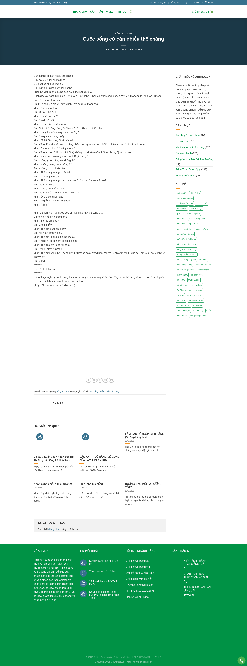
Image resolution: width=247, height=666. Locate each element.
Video (109, 12)
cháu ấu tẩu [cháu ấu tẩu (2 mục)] (182, 193)
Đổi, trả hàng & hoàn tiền (140, 572)
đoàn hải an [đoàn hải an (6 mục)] (182, 316)
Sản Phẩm (96, 12)
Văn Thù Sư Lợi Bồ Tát (102, 571)
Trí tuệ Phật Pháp (185, 175)
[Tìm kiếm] (131, 12)
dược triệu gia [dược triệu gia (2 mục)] (196, 208)
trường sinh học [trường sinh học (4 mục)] (194, 295)
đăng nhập (54, 529)
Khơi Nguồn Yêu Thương (190, 147)
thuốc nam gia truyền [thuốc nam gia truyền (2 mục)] (186, 270)
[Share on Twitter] (94, 380)
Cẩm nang (106, 657)
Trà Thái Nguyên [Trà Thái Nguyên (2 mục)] (184, 290)
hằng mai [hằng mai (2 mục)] (181, 224)
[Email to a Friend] (100, 380)
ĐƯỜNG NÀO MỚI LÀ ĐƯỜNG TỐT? (143, 485)
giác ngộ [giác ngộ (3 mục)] (180, 213)
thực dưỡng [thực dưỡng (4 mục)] (204, 270)
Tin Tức (121, 12)
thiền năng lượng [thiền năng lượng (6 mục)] (184, 264)
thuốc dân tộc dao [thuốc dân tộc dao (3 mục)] (203, 264)
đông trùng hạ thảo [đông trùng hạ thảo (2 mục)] (198, 316)
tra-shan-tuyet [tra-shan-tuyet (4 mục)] (197, 275)
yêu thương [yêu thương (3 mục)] (198, 310)
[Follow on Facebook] (203, 2)
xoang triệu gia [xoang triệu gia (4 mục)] (183, 310)
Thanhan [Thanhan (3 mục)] (203, 259)
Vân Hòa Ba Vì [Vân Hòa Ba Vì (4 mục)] (183, 305)
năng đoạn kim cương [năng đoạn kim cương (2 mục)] (186, 249)
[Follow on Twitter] (209, 2)
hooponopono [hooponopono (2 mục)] (193, 213)
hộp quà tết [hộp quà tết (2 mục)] (193, 224)
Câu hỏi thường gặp (158, 2)
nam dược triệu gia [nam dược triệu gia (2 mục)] (185, 234)
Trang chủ (80, 12)
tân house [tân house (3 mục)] (181, 300)
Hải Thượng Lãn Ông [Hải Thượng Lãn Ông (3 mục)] (198, 218)
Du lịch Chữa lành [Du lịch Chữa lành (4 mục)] (185, 203)
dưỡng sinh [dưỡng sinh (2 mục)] (182, 208)
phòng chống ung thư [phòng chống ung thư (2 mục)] (186, 259)
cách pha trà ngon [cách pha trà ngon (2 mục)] (185, 198)
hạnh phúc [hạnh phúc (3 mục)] (181, 218)
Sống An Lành (123, 34)
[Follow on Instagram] (206, 2)
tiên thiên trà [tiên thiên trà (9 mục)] (182, 275)
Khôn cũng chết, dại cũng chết (53, 483)
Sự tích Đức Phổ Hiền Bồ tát (103, 562)
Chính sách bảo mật (137, 560)
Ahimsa (138, 49)
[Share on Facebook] (88, 380)
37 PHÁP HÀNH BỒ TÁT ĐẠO (103, 583)
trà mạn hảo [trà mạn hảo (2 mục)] (196, 285)
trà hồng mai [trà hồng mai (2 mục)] (182, 285)
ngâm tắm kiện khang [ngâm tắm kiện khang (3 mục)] (186, 239)
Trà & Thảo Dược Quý (188, 169)
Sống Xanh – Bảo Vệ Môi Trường (194, 159)
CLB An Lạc (182, 141)
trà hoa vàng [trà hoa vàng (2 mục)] (194, 280)
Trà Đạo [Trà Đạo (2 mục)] (180, 295)
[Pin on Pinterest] (105, 380)
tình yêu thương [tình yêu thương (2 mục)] (196, 300)
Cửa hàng (119, 657)
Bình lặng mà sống (91, 483)
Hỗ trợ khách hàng (179, 2)
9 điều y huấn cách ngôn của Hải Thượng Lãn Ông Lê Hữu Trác (54, 458)
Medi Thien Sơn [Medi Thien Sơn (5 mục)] (184, 229)
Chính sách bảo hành (138, 566)
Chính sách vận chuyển (139, 578)
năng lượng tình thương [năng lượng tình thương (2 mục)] (187, 244)
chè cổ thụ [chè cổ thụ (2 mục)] (195, 193)
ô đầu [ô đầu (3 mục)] (208, 310)
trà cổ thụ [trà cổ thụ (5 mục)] (181, 280)
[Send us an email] (212, 2)
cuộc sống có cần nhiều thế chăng (104, 391)
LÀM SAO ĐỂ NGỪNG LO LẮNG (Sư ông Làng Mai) (144, 435)
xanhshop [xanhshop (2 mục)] (197, 305)
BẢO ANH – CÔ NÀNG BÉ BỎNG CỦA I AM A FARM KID (99, 458)
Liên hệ (196, 2)
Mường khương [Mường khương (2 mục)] (201, 229)
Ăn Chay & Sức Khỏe (188, 135)
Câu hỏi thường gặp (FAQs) (141, 591)
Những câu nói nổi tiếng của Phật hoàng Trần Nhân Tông (104, 595)
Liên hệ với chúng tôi (137, 597)
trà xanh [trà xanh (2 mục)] (198, 290)
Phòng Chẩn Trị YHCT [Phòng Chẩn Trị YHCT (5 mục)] (187, 254)
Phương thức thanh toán (139, 585)
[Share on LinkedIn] (111, 380)
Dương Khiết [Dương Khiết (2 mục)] (201, 203)
